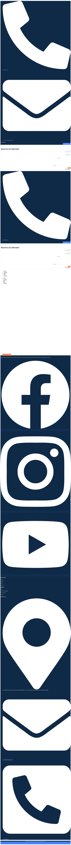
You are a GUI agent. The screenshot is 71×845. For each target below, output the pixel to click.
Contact (5, 276)
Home (5, 271)
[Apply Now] (67, 144)
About (5, 273)
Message (54, 165)
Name (66, 151)
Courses (5, 272)
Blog (4, 274)
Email (66, 154)
